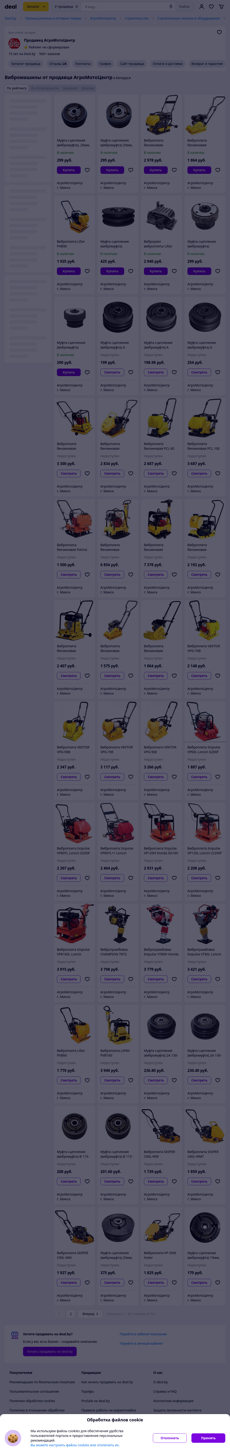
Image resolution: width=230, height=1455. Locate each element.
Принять (208, 1438)
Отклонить (170, 1438)
